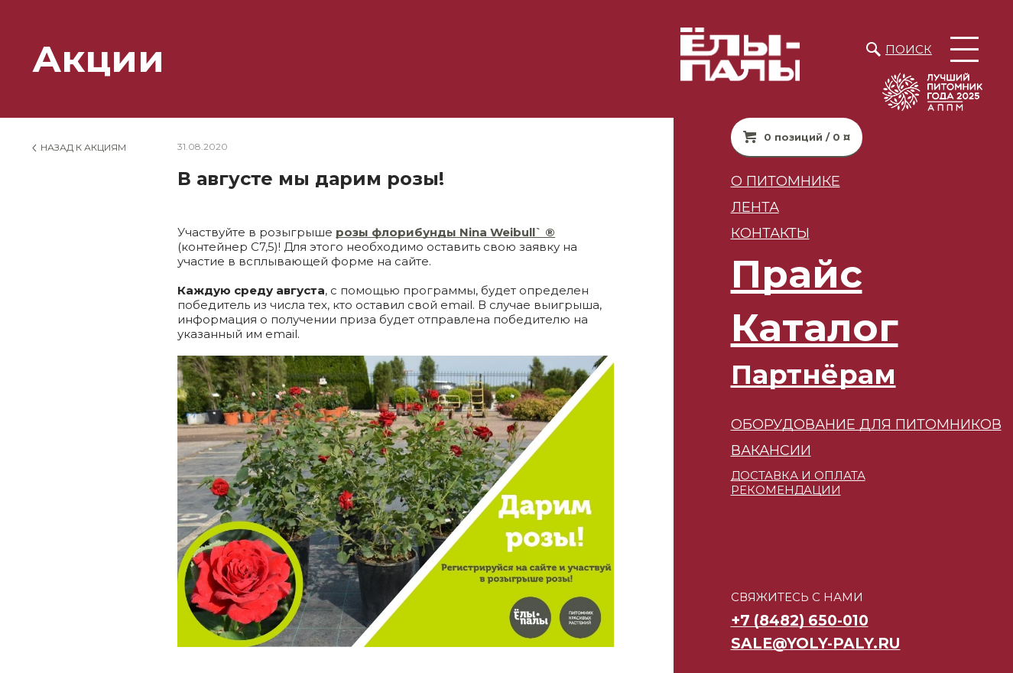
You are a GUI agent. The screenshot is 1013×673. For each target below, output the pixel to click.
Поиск (908, 49)
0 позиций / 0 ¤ (779, 137)
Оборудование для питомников (838, 424)
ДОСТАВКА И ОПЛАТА (770, 475)
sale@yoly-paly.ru (788, 643)
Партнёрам (786, 374)
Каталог (787, 327)
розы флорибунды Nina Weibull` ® (445, 232)
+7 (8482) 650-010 (772, 620)
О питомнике (758, 181)
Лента (727, 207)
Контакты (742, 233)
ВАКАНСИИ (743, 450)
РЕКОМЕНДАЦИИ (758, 490)
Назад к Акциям (83, 147)
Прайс (769, 274)
